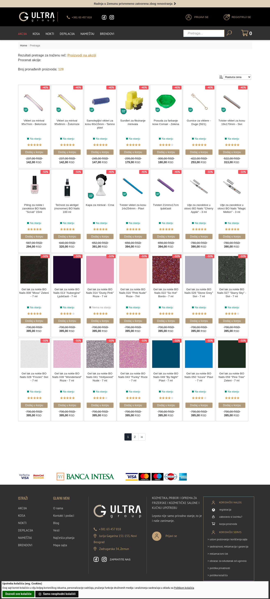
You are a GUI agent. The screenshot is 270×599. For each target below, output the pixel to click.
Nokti (50, 33)
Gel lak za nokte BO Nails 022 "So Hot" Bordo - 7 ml (167, 291)
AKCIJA (22, 506)
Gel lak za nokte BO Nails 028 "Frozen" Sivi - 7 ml (33, 375)
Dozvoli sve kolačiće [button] (18, 594)
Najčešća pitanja (63, 536)
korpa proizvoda (228, 521)
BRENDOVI (25, 543)
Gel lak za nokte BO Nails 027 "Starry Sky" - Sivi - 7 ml (233, 291)
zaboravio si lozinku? (230, 514)
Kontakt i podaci (63, 513)
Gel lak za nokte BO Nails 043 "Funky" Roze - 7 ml (134, 375)
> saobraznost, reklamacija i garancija (228, 544)
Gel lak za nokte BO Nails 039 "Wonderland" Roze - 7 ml (67, 377)
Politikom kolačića (184, 587)
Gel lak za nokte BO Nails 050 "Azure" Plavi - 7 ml (200, 375)
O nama (58, 506)
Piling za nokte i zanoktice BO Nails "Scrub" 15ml (34, 207)
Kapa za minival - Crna (100, 203)
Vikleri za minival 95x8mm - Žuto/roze (67, 121)
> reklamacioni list (218, 551)
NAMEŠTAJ (25, 536)
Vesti (56, 528)
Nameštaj (87, 33)
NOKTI (22, 521)
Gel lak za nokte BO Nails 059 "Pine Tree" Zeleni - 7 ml (233, 375)
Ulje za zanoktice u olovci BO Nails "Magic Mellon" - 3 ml (233, 207)
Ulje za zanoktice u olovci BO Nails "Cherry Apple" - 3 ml (200, 207)
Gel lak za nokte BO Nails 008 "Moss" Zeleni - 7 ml (34, 291)
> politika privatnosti (219, 566)
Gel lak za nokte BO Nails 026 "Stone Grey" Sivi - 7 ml (200, 291)
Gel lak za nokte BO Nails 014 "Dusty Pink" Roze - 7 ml (100, 291)
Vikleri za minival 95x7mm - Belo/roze (34, 121)
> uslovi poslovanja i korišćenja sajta (227, 537)
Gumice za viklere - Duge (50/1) (200, 121)
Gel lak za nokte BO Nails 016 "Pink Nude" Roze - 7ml (134, 291)
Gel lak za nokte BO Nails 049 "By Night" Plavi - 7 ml (167, 375)
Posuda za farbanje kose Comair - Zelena (167, 121)
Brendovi (107, 33)
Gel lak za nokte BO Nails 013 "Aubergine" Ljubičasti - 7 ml (67, 291)
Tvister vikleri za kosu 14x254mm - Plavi (134, 205)
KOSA (21, 513)
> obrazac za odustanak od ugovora (227, 558)
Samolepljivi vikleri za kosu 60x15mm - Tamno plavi (100, 123)
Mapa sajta (60, 543)
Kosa (36, 33)
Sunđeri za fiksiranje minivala (134, 121)
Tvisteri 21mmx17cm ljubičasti (167, 205)
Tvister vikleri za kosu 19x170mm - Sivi (233, 121)
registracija (225, 507)
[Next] (142, 434)
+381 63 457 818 (110, 527)
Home (23, 44)
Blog (56, 521)
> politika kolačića (217, 573)
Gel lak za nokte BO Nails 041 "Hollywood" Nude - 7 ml (100, 375)
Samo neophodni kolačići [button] (57, 594)
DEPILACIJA (25, 528)
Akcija (22, 33)
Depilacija (67, 33)
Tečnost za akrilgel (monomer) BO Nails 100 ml (67, 207)
